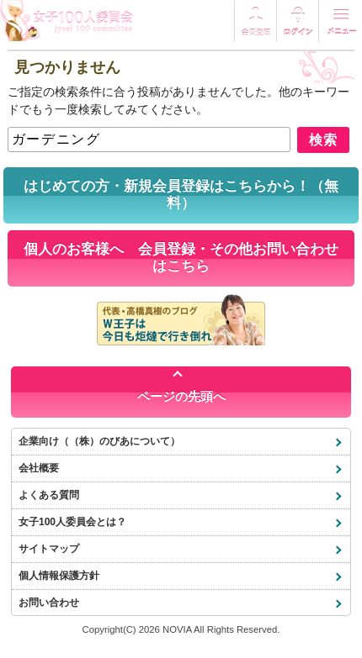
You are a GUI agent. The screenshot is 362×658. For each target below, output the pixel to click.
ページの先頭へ (181, 396)
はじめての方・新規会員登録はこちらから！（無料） (181, 194)
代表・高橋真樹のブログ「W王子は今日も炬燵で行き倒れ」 (181, 319)
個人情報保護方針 (59, 576)
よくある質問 (49, 495)
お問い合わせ (49, 602)
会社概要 (39, 468)
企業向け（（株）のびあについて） (99, 441)
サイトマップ (49, 549)
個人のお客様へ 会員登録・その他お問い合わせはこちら (181, 257)
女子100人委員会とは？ (72, 522)
